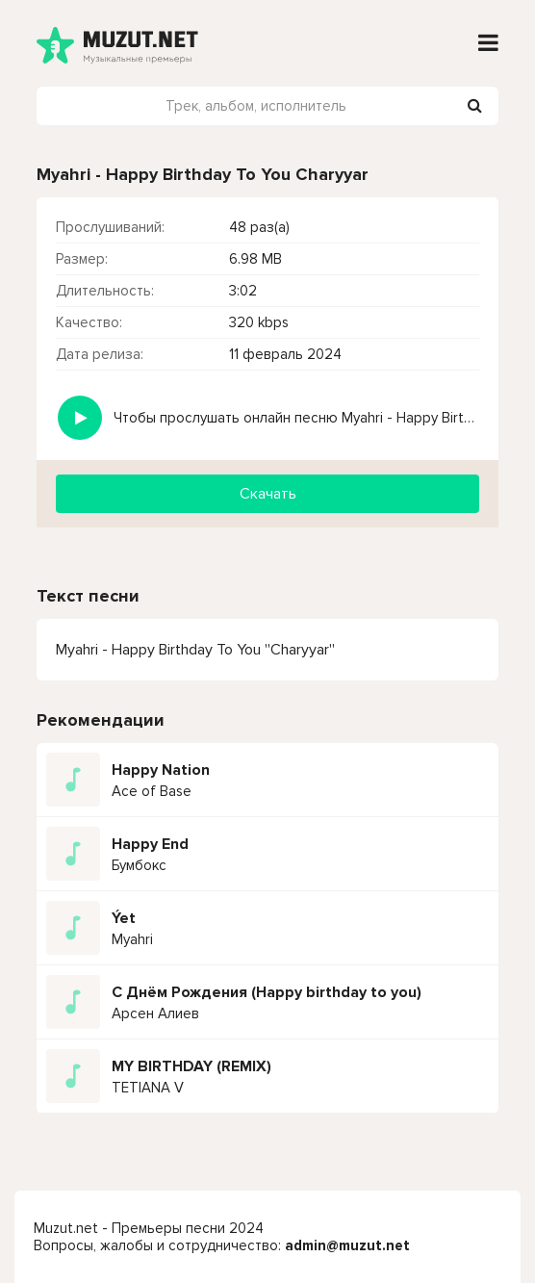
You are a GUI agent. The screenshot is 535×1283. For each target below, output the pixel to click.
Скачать (268, 493)
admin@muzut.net (347, 1245)
